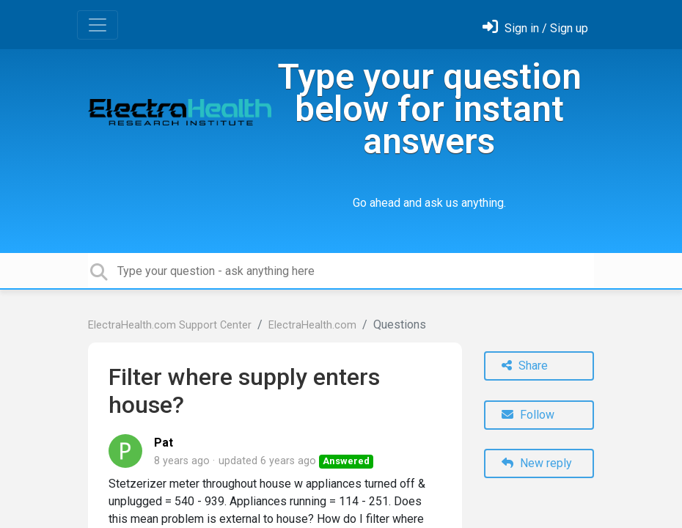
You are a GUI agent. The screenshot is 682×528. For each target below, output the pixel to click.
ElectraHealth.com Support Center (170, 325)
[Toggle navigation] (97, 25)
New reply (537, 463)
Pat (163, 443)
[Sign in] (535, 28)
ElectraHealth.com (312, 325)
